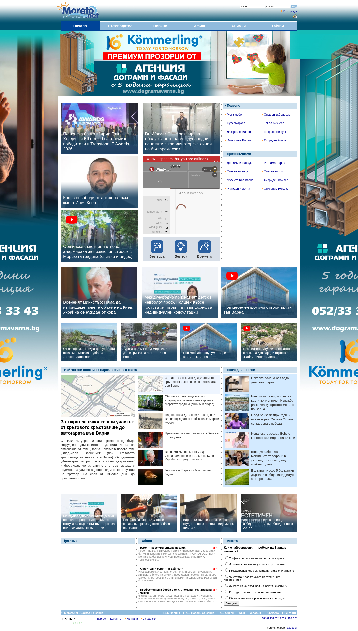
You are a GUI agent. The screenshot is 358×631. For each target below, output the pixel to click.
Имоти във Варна (238, 140)
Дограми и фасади (238, 163)
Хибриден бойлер (275, 140)
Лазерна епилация (238, 132)
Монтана (131, 618)
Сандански (148, 618)
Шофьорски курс (274, 132)
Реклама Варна (273, 163)
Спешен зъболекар (276, 114)
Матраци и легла (237, 188)
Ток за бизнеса (273, 123)
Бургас (100, 618)
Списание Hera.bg (275, 188)
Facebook (291, 627)
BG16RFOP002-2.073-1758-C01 (279, 618)
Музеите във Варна (239, 180)
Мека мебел (234, 114)
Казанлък (115, 618)
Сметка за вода (236, 171)
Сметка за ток (272, 171)
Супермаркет (235, 123)
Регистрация (290, 11)
